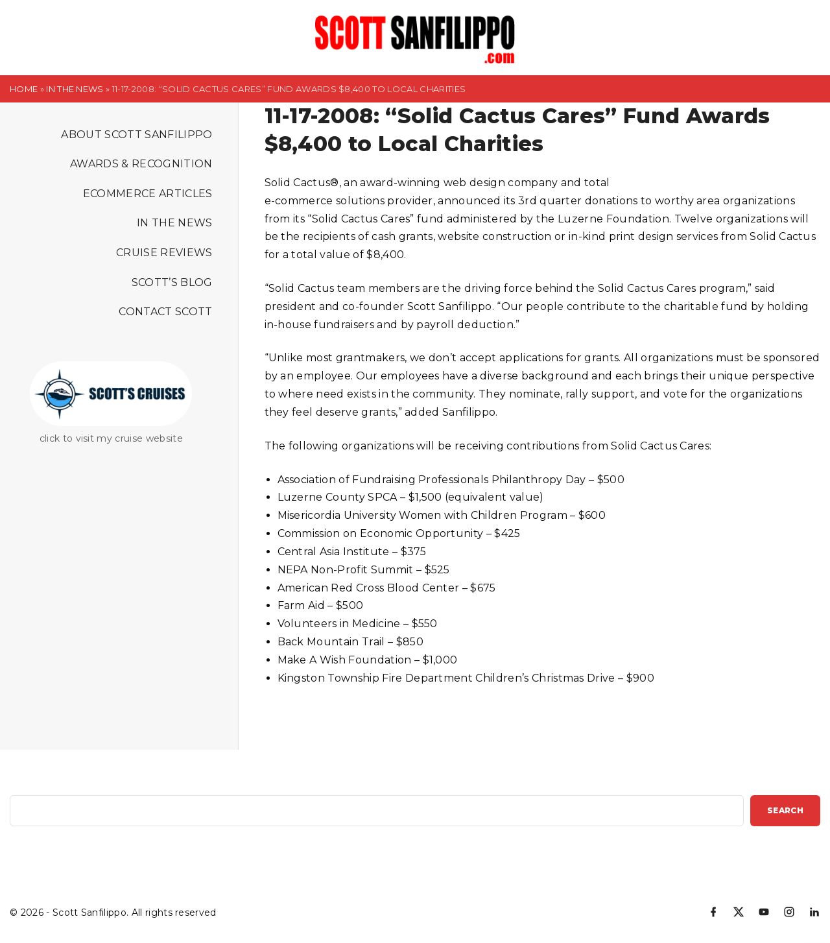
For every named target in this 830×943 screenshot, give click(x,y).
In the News (75, 89)
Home (24, 89)
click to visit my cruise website (111, 438)
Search (785, 810)
